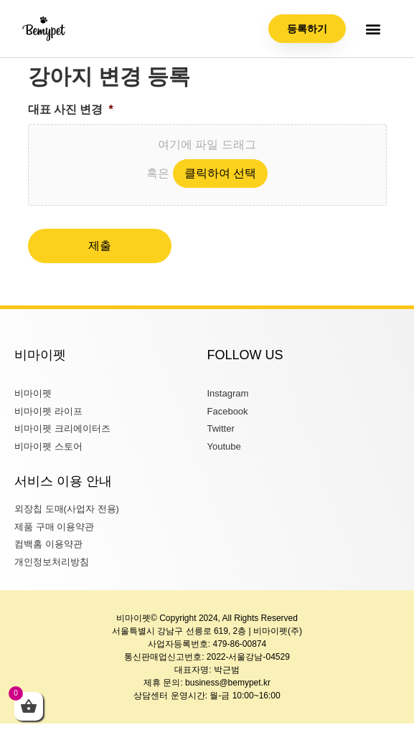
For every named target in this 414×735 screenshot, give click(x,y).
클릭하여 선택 (220, 173)
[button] (373, 29)
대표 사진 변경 (70, 109)
